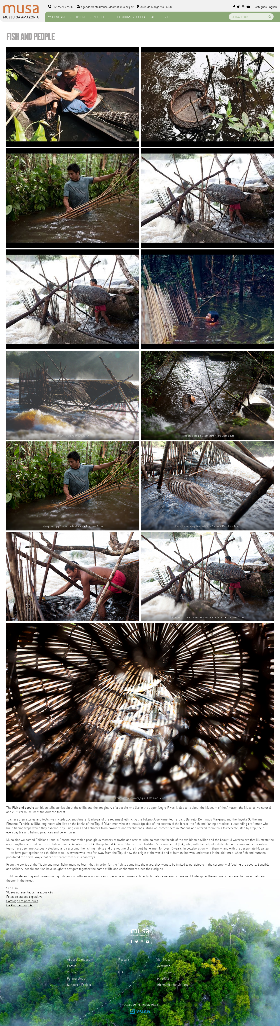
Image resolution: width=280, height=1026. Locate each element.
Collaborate (146, 17)
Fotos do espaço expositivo (24, 896)
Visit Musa (163, 959)
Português (260, 7)
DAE (121, 965)
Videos (71, 972)
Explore (80, 17)
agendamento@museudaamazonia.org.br (105, 7)
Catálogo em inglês (19, 905)
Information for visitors (172, 984)
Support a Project (79, 984)
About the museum (80, 959)
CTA (121, 972)
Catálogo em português (22, 901)
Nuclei (99, 17)
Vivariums (163, 965)
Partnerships (76, 978)
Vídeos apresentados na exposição (29, 892)
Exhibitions (164, 972)
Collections (121, 17)
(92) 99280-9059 (61, 7)
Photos (71, 965)
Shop (167, 17)
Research (124, 959)
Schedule (162, 978)
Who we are (57, 17)
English (272, 7)
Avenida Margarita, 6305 (154, 7)
